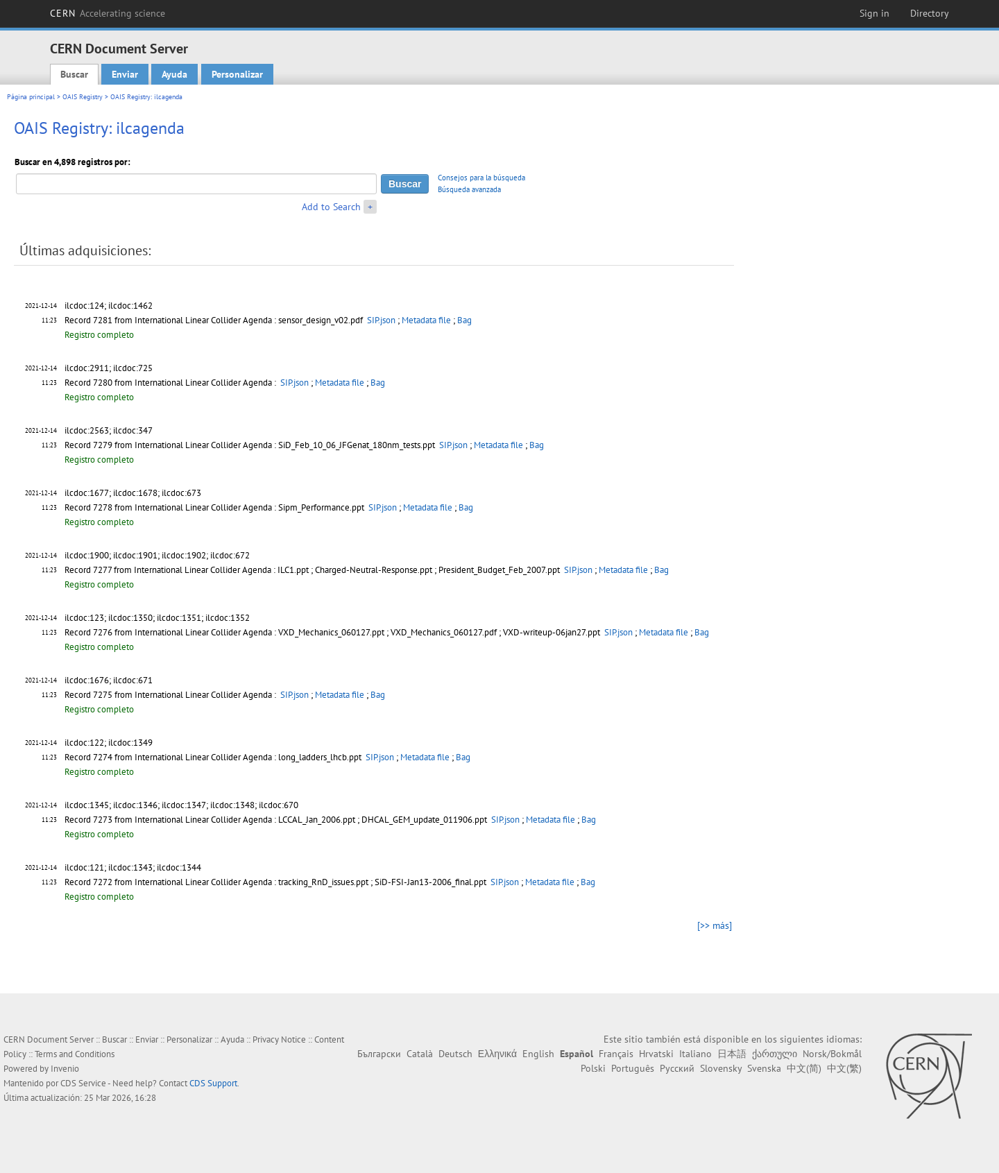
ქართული (774, 1053)
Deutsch (455, 1053)
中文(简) (804, 1068)
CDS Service (83, 1083)
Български (379, 1053)
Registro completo (99, 335)
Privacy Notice (279, 1039)
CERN (107, 13)
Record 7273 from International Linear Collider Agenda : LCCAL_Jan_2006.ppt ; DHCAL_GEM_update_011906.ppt (277, 819)
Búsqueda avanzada (469, 189)
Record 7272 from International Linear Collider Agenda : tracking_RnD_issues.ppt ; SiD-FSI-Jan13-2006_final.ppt (276, 882)
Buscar (74, 74)
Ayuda (174, 74)
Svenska (764, 1068)
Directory (929, 13)
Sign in (874, 13)
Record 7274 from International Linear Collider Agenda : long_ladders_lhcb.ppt (214, 757)
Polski (593, 1068)
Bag (464, 320)
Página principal (31, 96)
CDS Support (213, 1083)
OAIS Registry (82, 96)
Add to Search (331, 206)
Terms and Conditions (74, 1054)
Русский (677, 1068)
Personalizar (237, 74)
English (538, 1053)
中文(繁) (844, 1068)
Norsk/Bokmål (832, 1053)
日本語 (731, 1053)
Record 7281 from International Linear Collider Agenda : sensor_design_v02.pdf (215, 320)
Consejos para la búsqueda (481, 177)
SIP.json (381, 320)
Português (632, 1068)
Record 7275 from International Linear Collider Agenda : (171, 695)
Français (616, 1053)
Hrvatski (656, 1053)
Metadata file (426, 320)
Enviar (125, 74)
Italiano (695, 1053)
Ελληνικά (497, 1053)
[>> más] (714, 925)
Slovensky (721, 1068)
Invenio (65, 1068)
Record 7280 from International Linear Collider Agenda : (171, 382)
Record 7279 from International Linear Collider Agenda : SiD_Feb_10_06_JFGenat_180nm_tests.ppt (251, 445)
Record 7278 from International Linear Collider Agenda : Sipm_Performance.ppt (215, 507)
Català (420, 1053)
